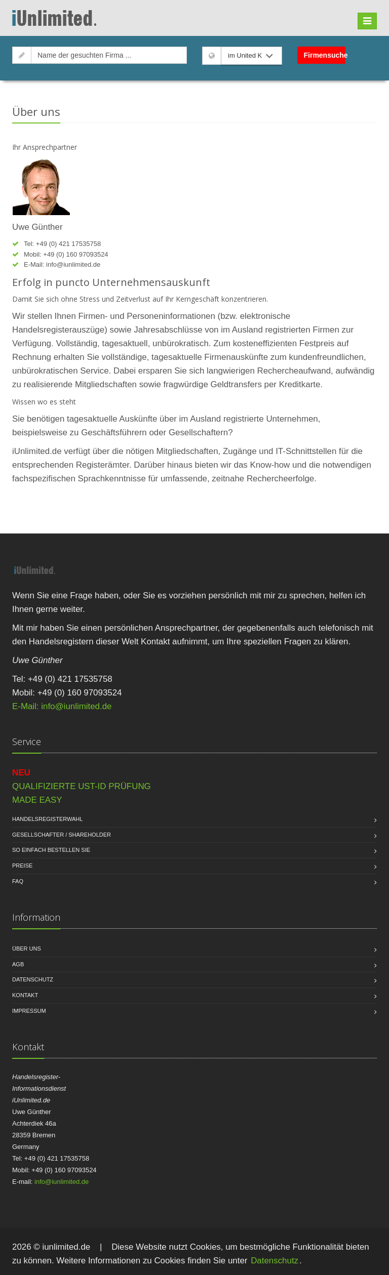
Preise (22, 865)
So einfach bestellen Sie (51, 850)
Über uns (26, 948)
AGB (18, 964)
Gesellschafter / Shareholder (61, 835)
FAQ (17, 881)
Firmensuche (324, 55)
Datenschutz (32, 979)
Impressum (29, 1011)
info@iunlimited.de (73, 264)
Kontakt (25, 995)
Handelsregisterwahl (47, 819)
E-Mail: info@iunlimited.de (61, 706)
